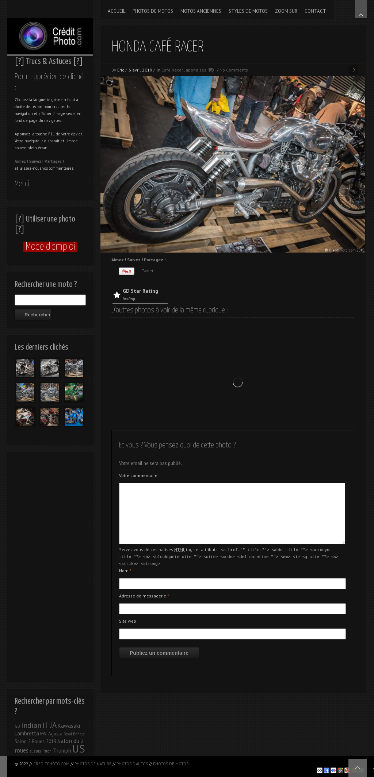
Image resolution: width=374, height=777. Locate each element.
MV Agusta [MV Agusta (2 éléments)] (51, 734)
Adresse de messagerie (144, 594)
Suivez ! (36, 161)
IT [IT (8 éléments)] (45, 725)
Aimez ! (21, 161)
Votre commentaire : (139, 475)
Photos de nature (93, 763)
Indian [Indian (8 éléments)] (31, 725)
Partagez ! (54, 161)
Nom (125, 569)
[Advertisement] (50, 564)
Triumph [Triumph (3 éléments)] (62, 750)
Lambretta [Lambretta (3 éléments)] (27, 733)
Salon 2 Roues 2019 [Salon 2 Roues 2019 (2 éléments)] (35, 741)
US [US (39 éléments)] (78, 748)
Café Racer (172, 70)
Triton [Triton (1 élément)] (46, 751)
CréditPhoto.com (51, 763)
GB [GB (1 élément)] (17, 726)
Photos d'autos (132, 763)
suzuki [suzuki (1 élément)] (35, 751)
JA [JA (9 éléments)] (53, 725)
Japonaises (195, 70)
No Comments (234, 70)
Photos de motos (170, 763)
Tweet (147, 270)
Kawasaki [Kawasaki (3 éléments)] (69, 725)
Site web (127, 620)
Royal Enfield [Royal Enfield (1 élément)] (74, 733)
